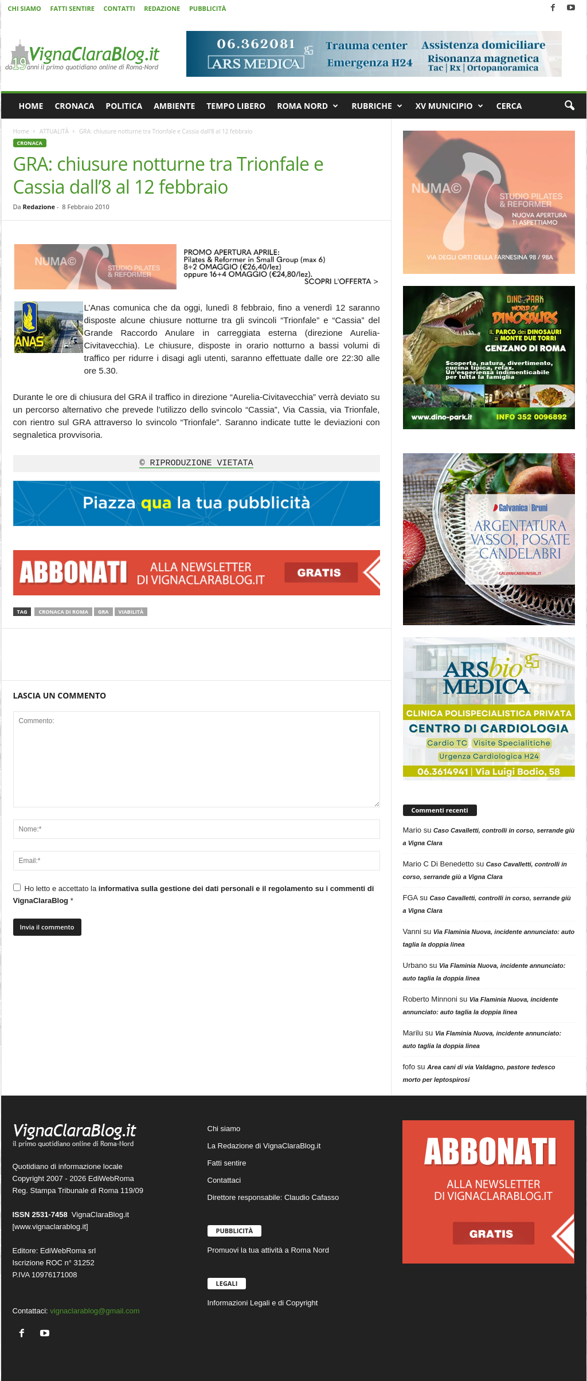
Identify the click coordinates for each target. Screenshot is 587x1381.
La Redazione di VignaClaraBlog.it (264, 1145)
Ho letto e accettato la (193, 894)
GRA (103, 611)
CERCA (509, 105)
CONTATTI (119, 8)
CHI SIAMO (24, 8)
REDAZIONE (162, 8)
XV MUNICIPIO (449, 106)
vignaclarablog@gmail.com (94, 1311)
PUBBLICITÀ (207, 8)
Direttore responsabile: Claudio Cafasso (273, 1197)
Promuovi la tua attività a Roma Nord (268, 1250)
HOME (31, 105)
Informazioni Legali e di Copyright (263, 1302)
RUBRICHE (376, 106)
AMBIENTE (174, 105)
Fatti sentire (227, 1163)
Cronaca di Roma (63, 611)
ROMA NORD (307, 106)
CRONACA (74, 105)
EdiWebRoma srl (68, 1250)
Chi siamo (224, 1128)
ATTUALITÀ (54, 131)
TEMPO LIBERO (235, 105)
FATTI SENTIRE (72, 8)
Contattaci (224, 1180)
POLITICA (123, 105)
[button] (569, 106)
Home (21, 131)
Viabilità (131, 611)
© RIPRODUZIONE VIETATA (196, 463)
